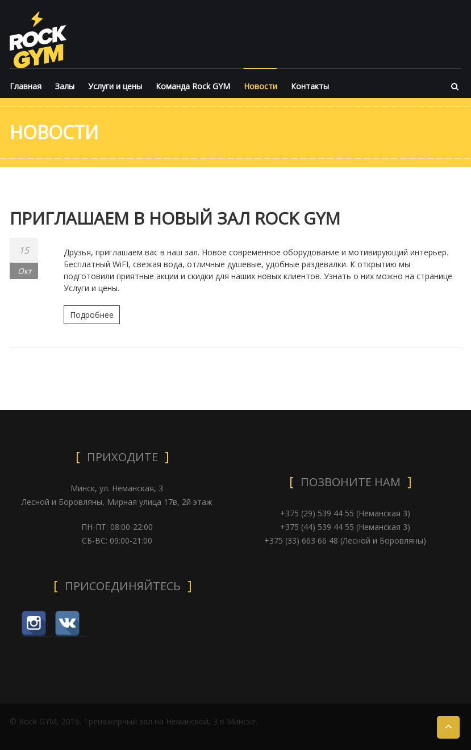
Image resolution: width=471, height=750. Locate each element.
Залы (64, 86)
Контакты (310, 86)
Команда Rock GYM (193, 86)
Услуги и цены (115, 86)
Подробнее (92, 314)
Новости (260, 86)
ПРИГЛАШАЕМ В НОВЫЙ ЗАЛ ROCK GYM (177, 218)
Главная (25, 86)
